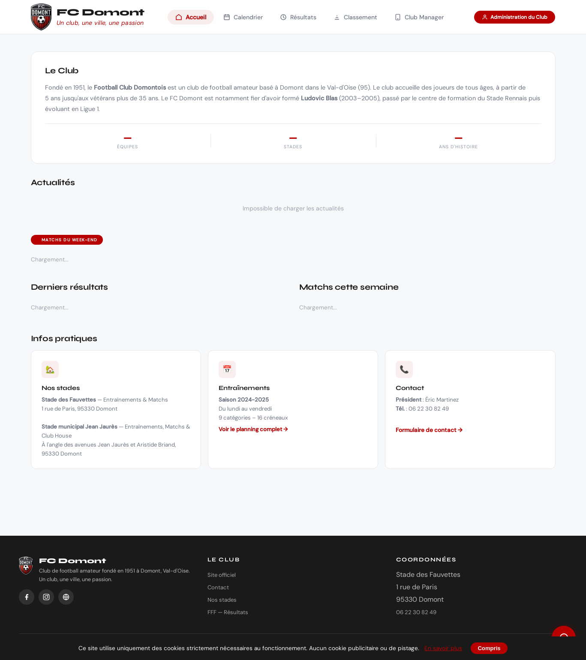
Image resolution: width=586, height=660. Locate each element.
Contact (218, 587)
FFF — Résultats (227, 612)
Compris (489, 648)
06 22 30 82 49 (416, 612)
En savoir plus (443, 648)
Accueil (190, 17)
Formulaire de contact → (429, 430)
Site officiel (221, 575)
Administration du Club (514, 17)
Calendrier (243, 17)
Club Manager (419, 17)
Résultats (298, 17)
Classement (355, 17)
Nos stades (222, 599)
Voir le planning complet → (253, 429)
